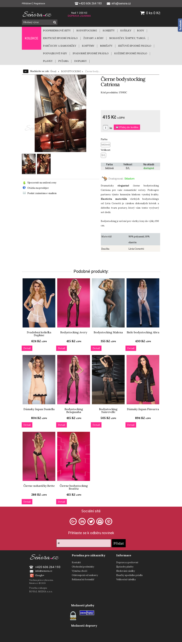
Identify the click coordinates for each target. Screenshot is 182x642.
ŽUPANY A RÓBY (93, 38)
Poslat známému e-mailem (42, 193)
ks (111, 128)
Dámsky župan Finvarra (143, 409)
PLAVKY (48, 61)
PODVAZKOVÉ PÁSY (55, 53)
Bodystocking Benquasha (74, 410)
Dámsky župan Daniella (39, 409)
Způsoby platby (124, 566)
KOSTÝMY (88, 45)
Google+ (39, 575)
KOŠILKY (125, 30)
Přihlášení (27, 3)
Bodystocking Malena (108, 332)
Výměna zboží (79, 570)
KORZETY (109, 30)
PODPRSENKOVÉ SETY (57, 30)
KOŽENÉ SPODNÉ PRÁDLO (130, 53)
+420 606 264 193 (88, 3)
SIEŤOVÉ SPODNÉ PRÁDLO (134, 45)
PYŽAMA (63, 61)
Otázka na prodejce (38, 187)
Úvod (53, 71)
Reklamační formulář (83, 579)
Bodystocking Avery (73, 332)
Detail (27, 348)
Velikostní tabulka (126, 579)
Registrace (39, 3)
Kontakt (76, 562)
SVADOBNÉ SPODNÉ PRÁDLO (91, 53)
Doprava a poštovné (127, 562)
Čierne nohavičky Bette (39, 485)
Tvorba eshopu (38, 587)
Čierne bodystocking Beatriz (74, 487)
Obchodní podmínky (83, 566)
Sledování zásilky (125, 570)
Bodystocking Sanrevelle (108, 410)
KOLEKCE (31, 38)
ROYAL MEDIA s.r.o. (40, 591)
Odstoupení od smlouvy (85, 575)
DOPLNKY (80, 61)
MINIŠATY (106, 45)
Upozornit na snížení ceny (41, 182)
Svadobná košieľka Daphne (39, 334)
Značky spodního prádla (129, 575)
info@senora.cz (43, 570)
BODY (140, 30)
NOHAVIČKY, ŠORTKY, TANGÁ (127, 38)
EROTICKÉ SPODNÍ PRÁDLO (60, 38)
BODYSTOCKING (86, 30)
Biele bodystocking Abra (143, 332)
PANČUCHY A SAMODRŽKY (59, 45)
